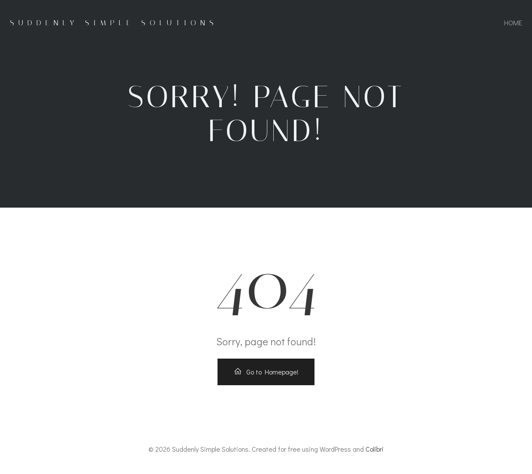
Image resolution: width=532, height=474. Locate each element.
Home (513, 22)
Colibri (375, 448)
